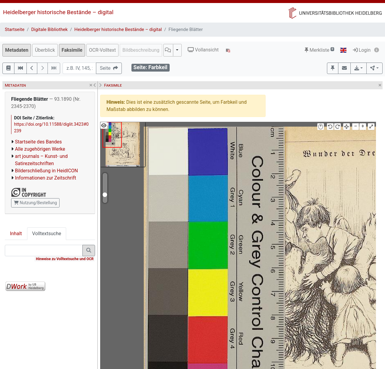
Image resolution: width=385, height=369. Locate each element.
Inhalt (16, 233)
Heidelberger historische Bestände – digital (58, 12)
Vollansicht (203, 50)
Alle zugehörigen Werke (40, 149)
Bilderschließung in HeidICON (46, 171)
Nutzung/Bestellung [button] (35, 202)
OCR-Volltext (102, 50)
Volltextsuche (46, 233)
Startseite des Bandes (38, 142)
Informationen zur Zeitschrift (45, 178)
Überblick (45, 50)
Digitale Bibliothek (49, 29)
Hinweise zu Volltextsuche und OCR (65, 259)
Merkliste (319, 50)
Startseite (14, 29)
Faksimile (72, 50)
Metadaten (16, 50)
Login (362, 50)
